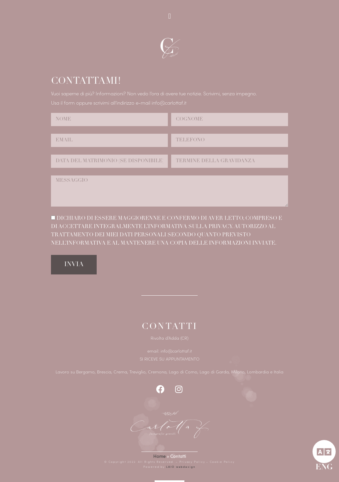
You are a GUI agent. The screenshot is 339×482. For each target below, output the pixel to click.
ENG (324, 467)
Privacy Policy (193, 461)
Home (159, 456)
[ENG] (324, 451)
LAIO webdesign (180, 466)
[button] (169, 16)
